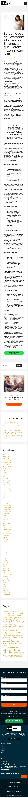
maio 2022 (5, 541)
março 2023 (6, 521)
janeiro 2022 (6, 549)
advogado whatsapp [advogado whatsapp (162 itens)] (11, 632)
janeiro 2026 (6, 458)
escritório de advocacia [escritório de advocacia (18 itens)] (19, 652)
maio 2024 (5, 496)
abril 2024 (5, 498)
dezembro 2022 (7, 527)
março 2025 (6, 478)
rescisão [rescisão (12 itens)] (9, 656)
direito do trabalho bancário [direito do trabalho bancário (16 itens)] (16, 643)
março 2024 (6, 499)
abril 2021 (5, 566)
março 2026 (6, 454)
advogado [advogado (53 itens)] (10, 617)
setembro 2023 (7, 511)
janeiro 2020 (6, 590)
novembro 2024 (7, 486)
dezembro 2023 (7, 505)
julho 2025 (5, 470)
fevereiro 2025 (6, 480)
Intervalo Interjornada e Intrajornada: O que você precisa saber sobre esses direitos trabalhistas (13, 437)
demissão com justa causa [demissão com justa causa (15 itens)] (17, 635)
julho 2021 (5, 560)
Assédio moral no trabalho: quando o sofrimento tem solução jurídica (12, 423)
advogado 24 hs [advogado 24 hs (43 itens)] (7, 619)
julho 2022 (5, 537)
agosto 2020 (6, 582)
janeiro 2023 (6, 525)
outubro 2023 (6, 509)
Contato (3, 755)
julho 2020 (5, 584)
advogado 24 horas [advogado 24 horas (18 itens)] (18, 617)
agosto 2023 (6, 513)
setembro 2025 (7, 466)
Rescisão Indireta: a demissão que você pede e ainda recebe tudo (13, 433)
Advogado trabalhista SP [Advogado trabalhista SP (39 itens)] (10, 630)
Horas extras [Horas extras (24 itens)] (17, 654)
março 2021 (6, 568)
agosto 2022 (6, 535)
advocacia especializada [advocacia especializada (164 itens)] (11, 612)
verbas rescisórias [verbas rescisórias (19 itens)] (10, 657)
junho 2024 (5, 494)
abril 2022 (5, 543)
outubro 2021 (6, 555)
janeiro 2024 (6, 503)
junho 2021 (5, 562)
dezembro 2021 (7, 551)
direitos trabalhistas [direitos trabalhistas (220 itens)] (11, 651)
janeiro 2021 (6, 572)
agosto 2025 (6, 468)
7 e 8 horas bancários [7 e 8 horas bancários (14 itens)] (7, 611)
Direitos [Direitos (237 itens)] (6, 645)
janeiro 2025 (6, 482)
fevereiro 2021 (6, 570)
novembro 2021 (7, 553)
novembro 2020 (7, 576)
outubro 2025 (6, 464)
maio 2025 (5, 474)
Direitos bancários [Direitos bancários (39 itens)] (15, 645)
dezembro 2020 (7, 574)
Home (2, 746)
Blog (2, 753)
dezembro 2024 (7, 484)
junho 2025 (5, 472)
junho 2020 (5, 586)
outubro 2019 (6, 594)
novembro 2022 (7, 529)
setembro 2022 (7, 533)
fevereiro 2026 (6, 456)
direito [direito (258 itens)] (16, 637)
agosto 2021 (6, 558)
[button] (25, 3)
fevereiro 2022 (6, 547)
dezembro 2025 (7, 460)
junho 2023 (5, 515)
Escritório (3, 749)
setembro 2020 (7, 580)
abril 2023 (5, 519)
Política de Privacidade (14, 782)
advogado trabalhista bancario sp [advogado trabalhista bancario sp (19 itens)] (10, 627)
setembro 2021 (7, 556)
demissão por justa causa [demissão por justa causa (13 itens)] (7, 637)
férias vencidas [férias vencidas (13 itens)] (11, 654)
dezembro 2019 (7, 592)
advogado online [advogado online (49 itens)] (12, 624)
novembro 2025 (7, 462)
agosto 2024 (6, 492)
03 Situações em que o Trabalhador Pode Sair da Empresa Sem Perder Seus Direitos (13, 429)
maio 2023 (5, 517)
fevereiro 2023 (6, 523)
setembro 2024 (7, 490)
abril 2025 (5, 476)
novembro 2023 (7, 507)
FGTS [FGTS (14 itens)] (4, 654)
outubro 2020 (6, 578)
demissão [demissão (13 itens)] (10, 635)
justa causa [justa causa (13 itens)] (22, 654)
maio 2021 (5, 564)
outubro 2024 (6, 488)
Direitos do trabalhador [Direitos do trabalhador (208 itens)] (10, 649)
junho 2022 (5, 539)
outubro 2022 (6, 531)
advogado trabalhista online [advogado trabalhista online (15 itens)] (16, 629)
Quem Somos (4, 751)
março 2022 (6, 545)
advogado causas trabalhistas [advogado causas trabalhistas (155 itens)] (12, 620)
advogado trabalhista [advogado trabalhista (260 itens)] (13, 626)
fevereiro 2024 (6, 501)
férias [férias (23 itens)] (6, 654)
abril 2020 (5, 588)
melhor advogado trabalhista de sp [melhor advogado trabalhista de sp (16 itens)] (10, 655)
